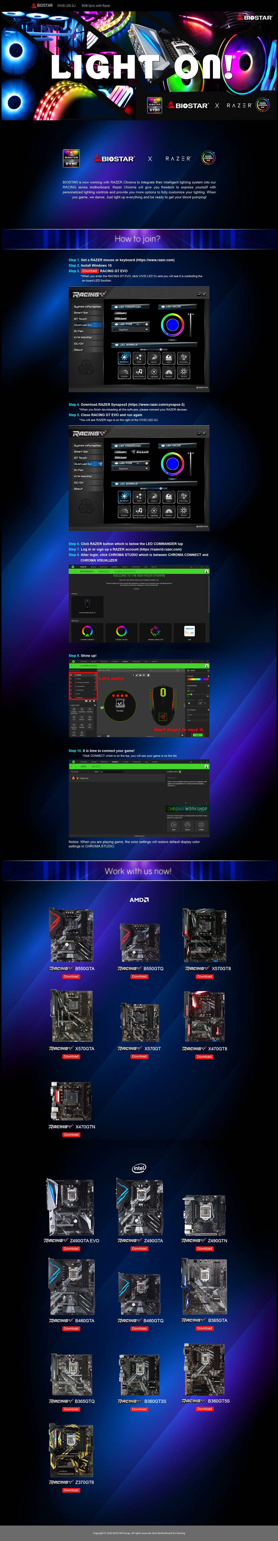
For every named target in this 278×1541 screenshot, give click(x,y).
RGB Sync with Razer (96, 6)
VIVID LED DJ (66, 6)
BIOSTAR (42, 6)
